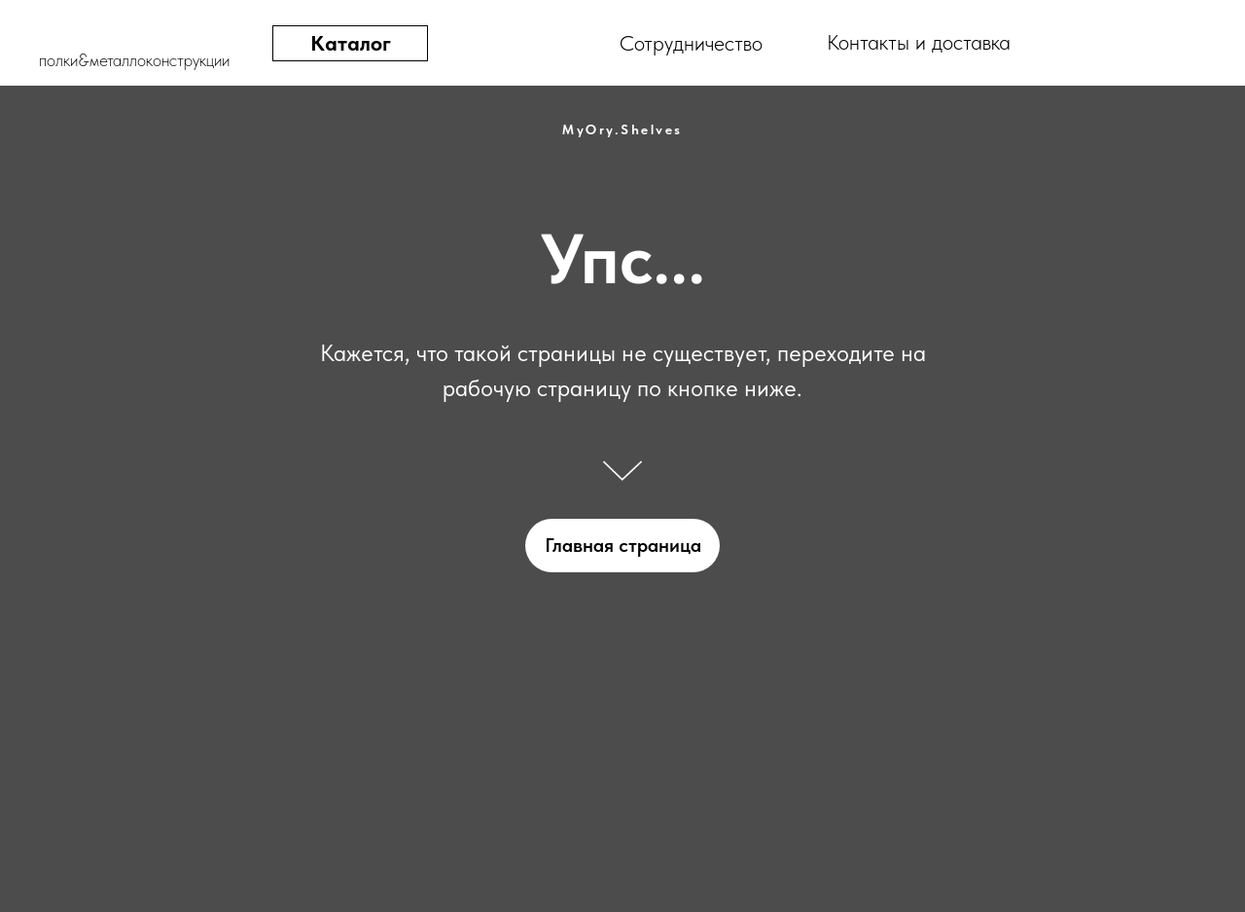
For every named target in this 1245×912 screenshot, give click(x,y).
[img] (1169, 43)
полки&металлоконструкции (134, 60)
